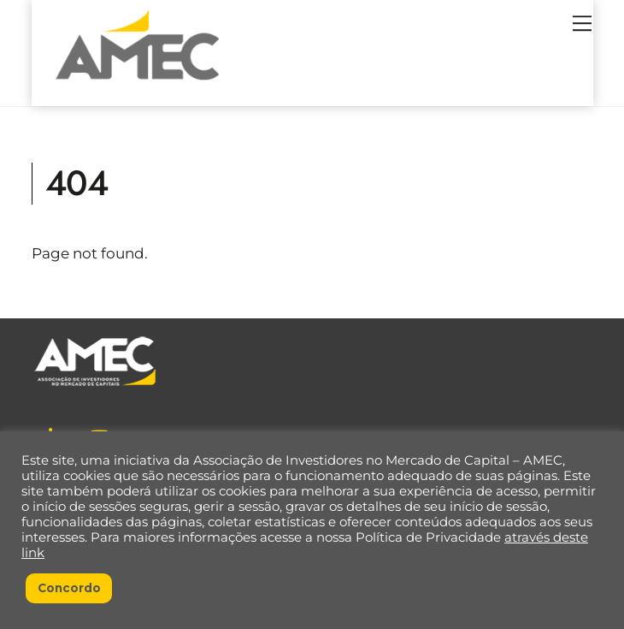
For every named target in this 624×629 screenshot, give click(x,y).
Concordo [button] (69, 588)
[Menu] (582, 23)
